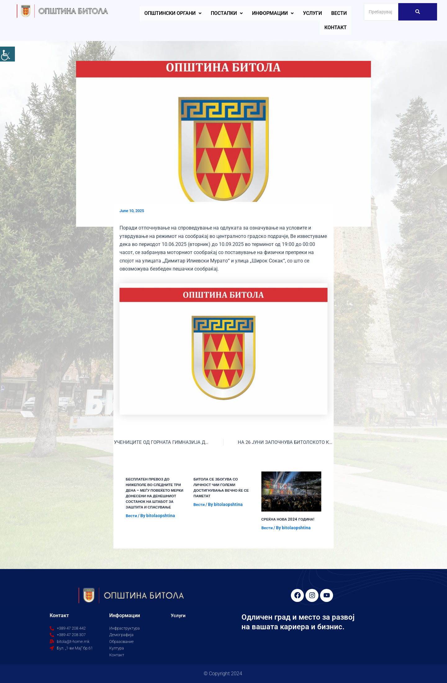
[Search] (381, 11)
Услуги (312, 13)
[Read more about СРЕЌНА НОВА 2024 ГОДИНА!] (291, 492)
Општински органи (172, 13)
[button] (173, 13)
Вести (339, 13)
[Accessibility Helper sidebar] (7, 54)
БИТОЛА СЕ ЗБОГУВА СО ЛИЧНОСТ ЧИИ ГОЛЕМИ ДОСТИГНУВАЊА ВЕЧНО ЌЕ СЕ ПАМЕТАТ (222, 488)
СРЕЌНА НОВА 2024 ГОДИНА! (289, 519)
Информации (273, 13)
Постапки (227, 13)
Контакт (335, 27)
